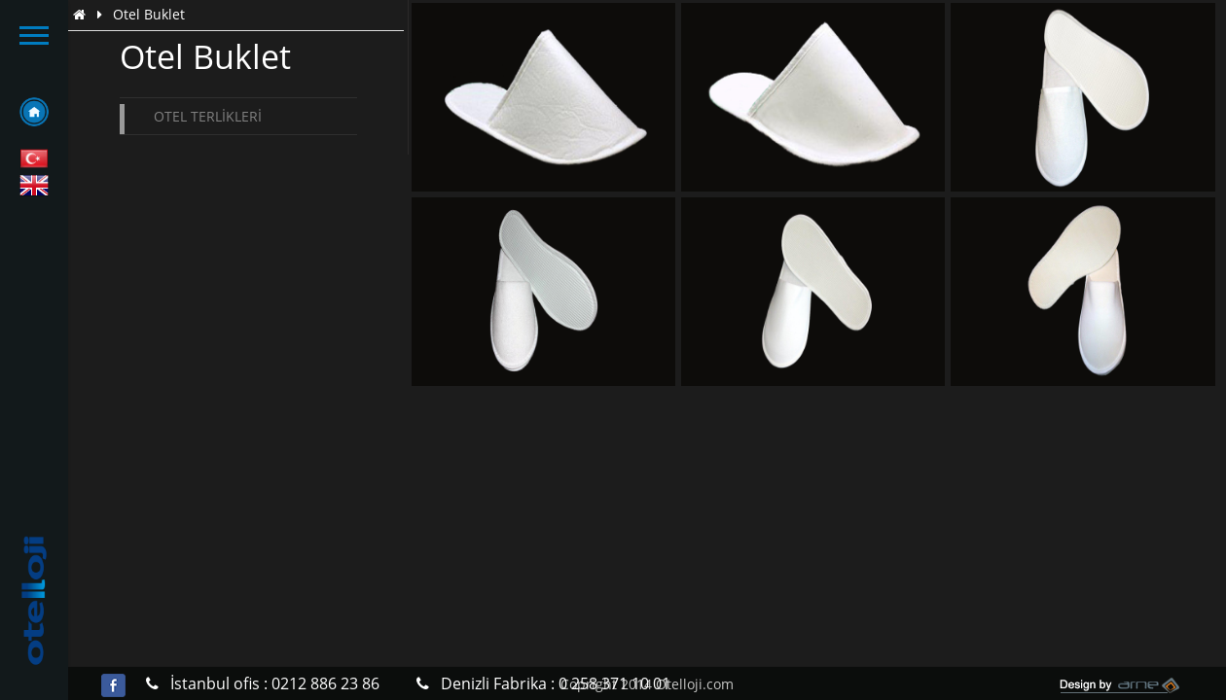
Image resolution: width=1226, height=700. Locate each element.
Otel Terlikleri (208, 116)
